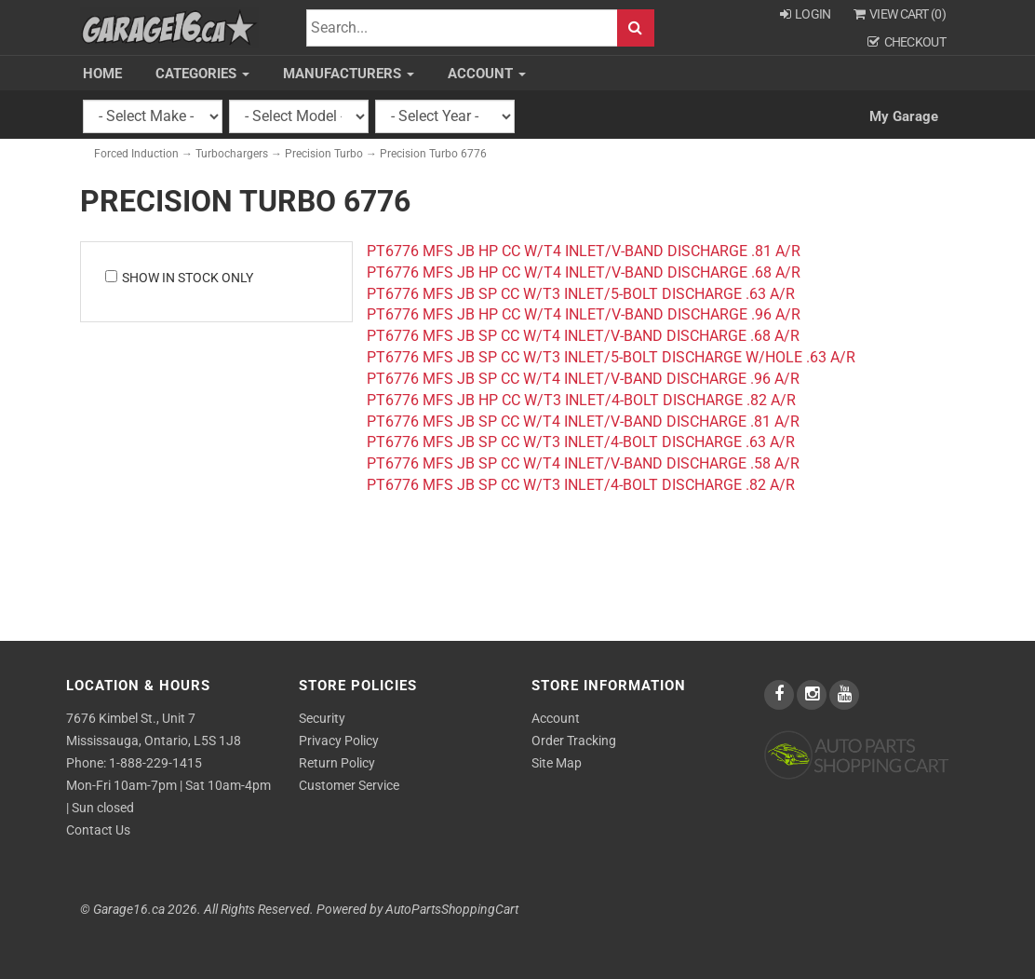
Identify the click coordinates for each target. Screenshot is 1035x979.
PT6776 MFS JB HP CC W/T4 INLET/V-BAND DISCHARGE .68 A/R (583, 272)
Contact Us (98, 830)
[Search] (461, 28)
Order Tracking (573, 740)
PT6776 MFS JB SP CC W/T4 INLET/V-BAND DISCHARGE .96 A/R (583, 379)
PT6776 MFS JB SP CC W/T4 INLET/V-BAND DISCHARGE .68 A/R (583, 336)
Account (487, 73)
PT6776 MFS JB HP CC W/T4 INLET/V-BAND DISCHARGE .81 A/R (583, 251)
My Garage (903, 116)
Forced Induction (136, 153)
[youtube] (844, 694)
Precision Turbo (324, 153)
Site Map (556, 762)
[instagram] (813, 694)
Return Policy (337, 762)
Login (805, 14)
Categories (202, 73)
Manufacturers (348, 73)
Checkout (906, 41)
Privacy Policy (339, 740)
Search (635, 28)
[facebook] (780, 694)
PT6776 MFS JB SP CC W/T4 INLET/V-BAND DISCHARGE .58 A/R (583, 463)
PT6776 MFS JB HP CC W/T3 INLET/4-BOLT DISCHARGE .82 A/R (581, 400)
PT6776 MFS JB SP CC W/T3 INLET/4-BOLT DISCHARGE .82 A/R (581, 485)
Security (322, 718)
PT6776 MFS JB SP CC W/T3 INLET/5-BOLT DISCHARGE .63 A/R (581, 294)
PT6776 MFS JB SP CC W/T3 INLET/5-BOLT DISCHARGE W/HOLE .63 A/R (611, 357)
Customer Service (349, 785)
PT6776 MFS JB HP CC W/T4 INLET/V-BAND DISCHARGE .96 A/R (583, 314)
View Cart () (900, 14)
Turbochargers (231, 153)
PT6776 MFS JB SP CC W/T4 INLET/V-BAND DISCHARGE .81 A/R (583, 421)
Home (102, 73)
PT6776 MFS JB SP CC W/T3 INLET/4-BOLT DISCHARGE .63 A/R (581, 442)
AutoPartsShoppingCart (451, 910)
